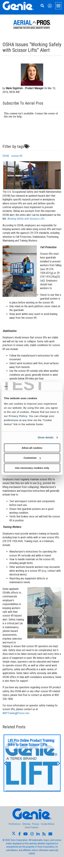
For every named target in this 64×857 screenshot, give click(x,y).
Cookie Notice (47, 824)
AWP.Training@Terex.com (16, 713)
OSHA (6, 155)
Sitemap (26, 824)
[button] (5, 763)
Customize (32, 457)
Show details (46, 437)
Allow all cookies (32, 447)
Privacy (35, 824)
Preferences (15, 824)
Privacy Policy (18, 416)
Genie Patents (31, 827)
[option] (32, 763)
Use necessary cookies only (32, 467)
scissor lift (16, 155)
